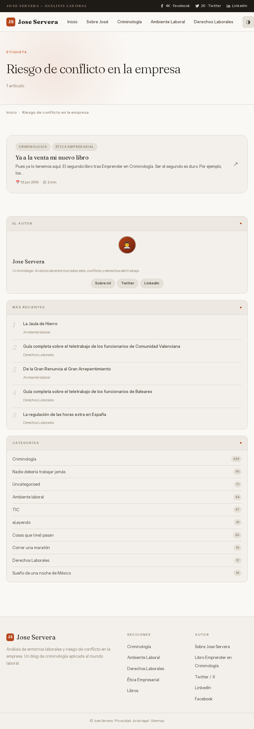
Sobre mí (103, 283)
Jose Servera (32, 22)
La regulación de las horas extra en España (64, 414)
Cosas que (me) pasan (127, 535)
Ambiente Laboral (168, 21)
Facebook (204, 698)
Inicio (72, 21)
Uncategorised (127, 484)
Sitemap (157, 720)
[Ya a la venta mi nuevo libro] (127, 164)
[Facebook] (175, 6)
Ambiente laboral (127, 497)
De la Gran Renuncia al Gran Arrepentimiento (67, 368)
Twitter (127, 283)
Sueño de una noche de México (127, 573)
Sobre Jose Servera (212, 646)
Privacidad (122, 720)
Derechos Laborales (213, 21)
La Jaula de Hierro (40, 323)
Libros (132, 690)
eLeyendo (127, 522)
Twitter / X (205, 676)
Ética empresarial (75, 147)
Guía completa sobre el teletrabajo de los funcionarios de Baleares (87, 391)
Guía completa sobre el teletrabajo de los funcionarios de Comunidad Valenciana (101, 346)
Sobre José (97, 21)
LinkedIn (151, 283)
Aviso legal (141, 720)
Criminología (129, 21)
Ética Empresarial (143, 679)
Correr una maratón (127, 548)
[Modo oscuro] (248, 22)
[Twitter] (208, 6)
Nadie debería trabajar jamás (127, 471)
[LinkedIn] (237, 6)
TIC (127, 509)
